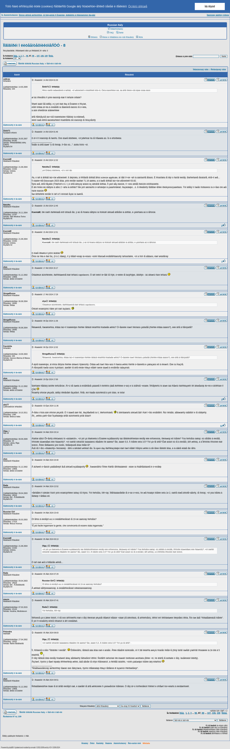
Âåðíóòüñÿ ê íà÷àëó (12, 125)
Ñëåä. (51, 56)
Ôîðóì (92, 743)
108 (42, 56)
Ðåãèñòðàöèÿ (115, 29)
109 (46, 56)
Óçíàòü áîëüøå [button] (137, 6)
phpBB (11, 747)
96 (27, 56)
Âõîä (139, 37)
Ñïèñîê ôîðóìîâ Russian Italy (31, 63)
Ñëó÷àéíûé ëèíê (134, 743)
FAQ (110, 33)
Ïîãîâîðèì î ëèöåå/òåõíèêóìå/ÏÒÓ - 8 (34, 45)
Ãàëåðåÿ (100, 743)
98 (33, 56)
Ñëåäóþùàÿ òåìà (218, 69)
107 (38, 56)
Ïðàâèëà (108, 743)
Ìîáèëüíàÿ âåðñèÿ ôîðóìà (218, 15)
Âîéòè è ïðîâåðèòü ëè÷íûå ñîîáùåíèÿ (117, 37)
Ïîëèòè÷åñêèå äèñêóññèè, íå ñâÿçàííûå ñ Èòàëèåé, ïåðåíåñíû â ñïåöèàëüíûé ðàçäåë (57, 15)
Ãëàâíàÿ (84, 743)
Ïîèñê (119, 33)
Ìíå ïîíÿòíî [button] (210, 6)
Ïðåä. (15, 56)
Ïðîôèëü (93, 37)
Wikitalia (146, 743)
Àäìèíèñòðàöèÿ (120, 743)
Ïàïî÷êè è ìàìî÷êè (54, 63)
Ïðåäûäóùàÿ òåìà (200, 69)
